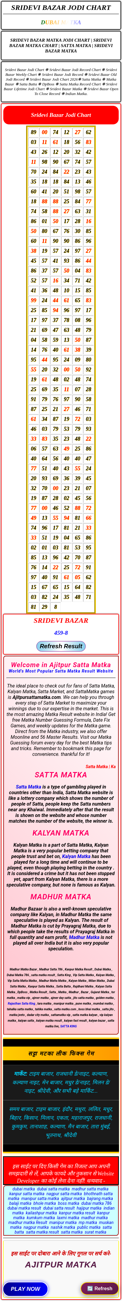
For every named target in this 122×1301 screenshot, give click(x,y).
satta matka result (42, 1232)
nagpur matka (36, 1227)
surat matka (95, 1232)
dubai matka (24, 1189)
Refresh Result (61, 646)
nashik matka (63, 1227)
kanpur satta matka (26, 1193)
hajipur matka (89, 1208)
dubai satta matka (53, 1189)
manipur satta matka (40, 1198)
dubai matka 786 (96, 1203)
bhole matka (44, 1203)
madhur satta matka (90, 1189)
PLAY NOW (26, 1289)
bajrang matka (100, 1198)
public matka (89, 1227)
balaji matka (20, 1203)
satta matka (72, 1232)
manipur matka (63, 1222)
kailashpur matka (41, 1212)
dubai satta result (59, 1208)
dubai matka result (24, 1208)
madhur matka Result (27, 1222)
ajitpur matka (73, 1198)
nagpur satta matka (64, 1193)
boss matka (68, 1203)
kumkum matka (41, 1217)
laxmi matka (68, 1217)
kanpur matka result (77, 1212)
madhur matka (94, 1217)
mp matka (88, 1222)
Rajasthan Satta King (21, 1003)
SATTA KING (68, 1026)
